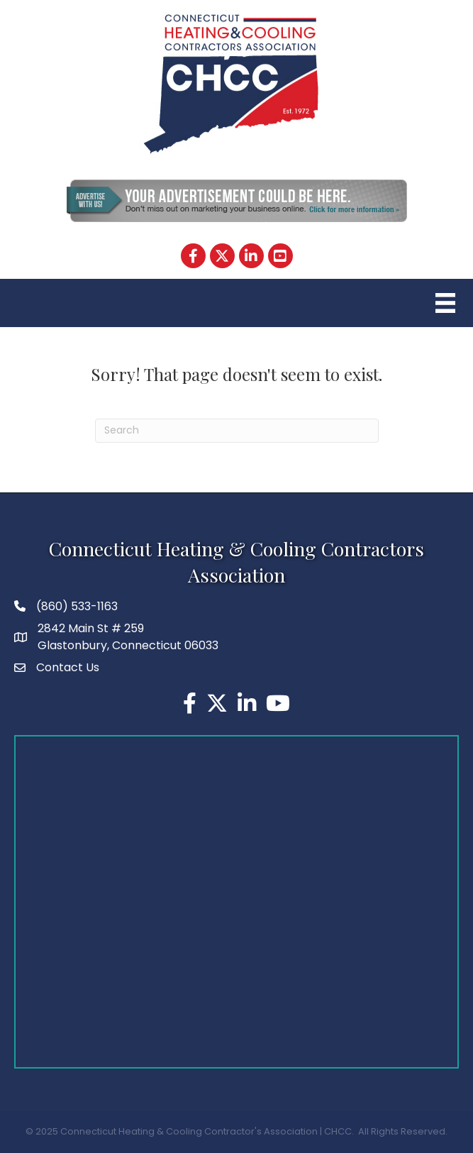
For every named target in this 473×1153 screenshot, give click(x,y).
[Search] (237, 431)
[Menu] (443, 303)
